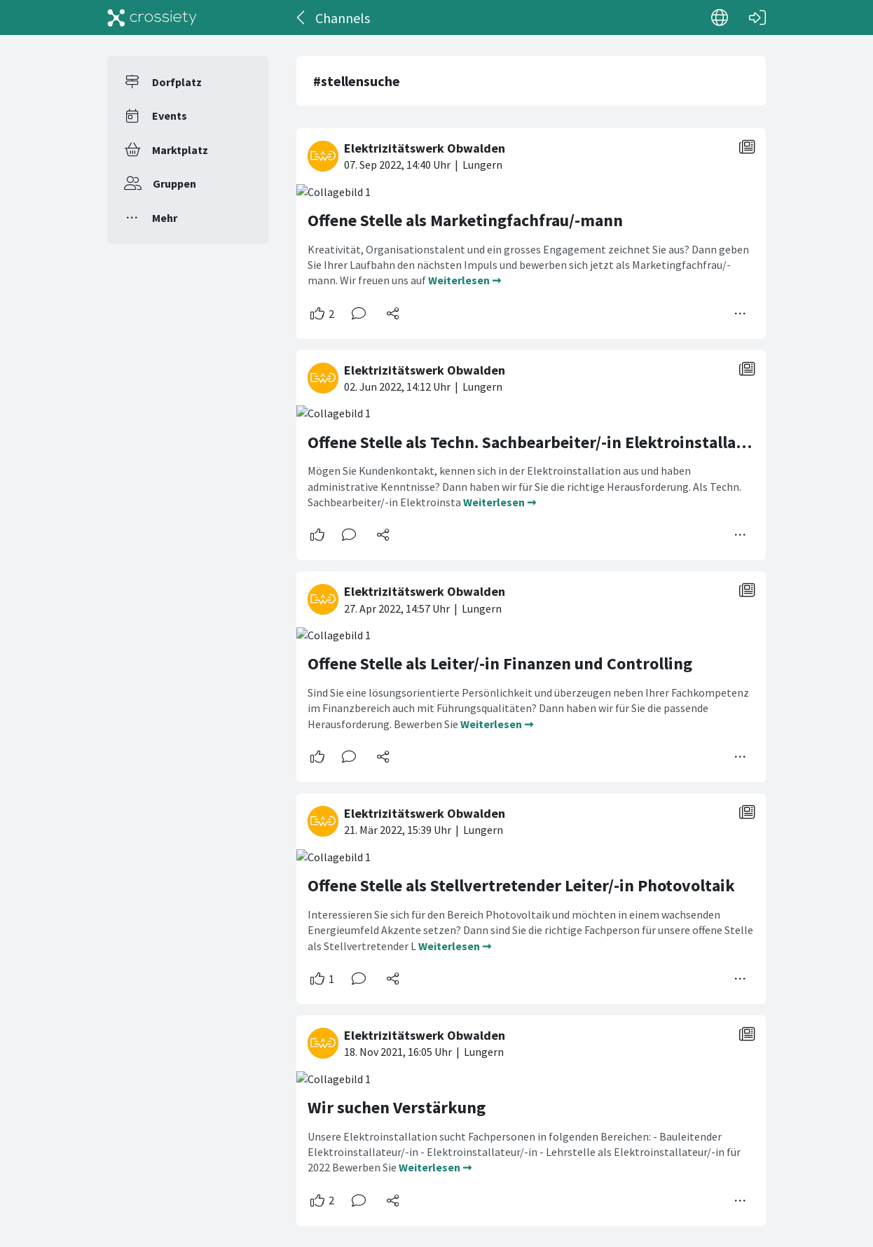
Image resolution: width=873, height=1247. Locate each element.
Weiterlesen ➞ (464, 280)
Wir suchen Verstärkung (397, 1107)
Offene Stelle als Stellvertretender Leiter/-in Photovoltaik (521, 885)
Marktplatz (180, 150)
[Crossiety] (152, 17)
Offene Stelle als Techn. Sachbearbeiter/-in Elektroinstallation (537, 442)
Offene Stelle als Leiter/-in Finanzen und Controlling (500, 663)
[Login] (757, 17)
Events (169, 116)
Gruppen (174, 183)
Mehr (164, 218)
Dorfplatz (177, 82)
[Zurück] (301, 17)
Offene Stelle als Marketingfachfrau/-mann (465, 220)
